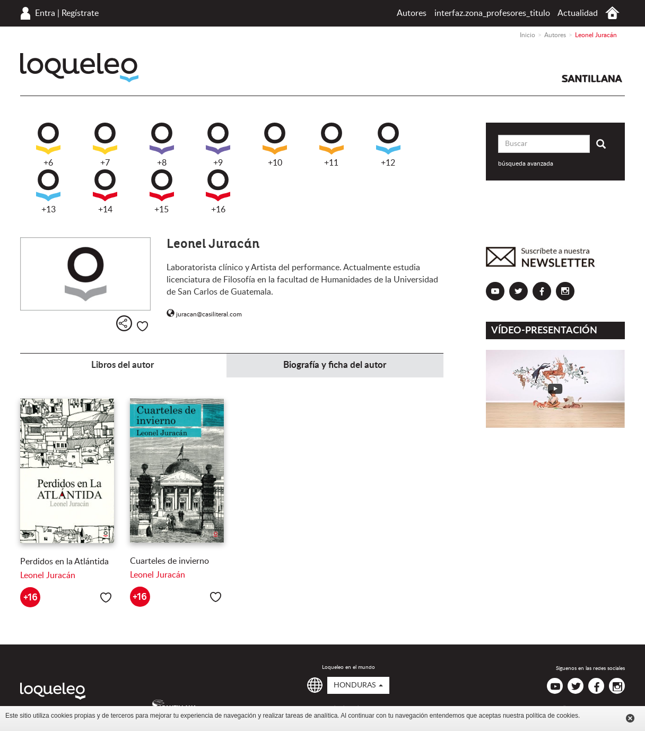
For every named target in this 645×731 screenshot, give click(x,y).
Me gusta (142, 326)
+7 (105, 145)
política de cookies (552, 715)
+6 (48, 145)
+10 (275, 145)
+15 (162, 191)
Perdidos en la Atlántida (64, 561)
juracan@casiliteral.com (204, 314)
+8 (162, 145)
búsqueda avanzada (525, 163)
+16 (218, 191)
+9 (218, 145)
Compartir (124, 323)
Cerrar (630, 718)
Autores (411, 13)
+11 (331, 145)
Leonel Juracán (47, 575)
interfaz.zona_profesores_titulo (492, 13)
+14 (105, 191)
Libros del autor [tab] (122, 364)
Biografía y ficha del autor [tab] (334, 364)
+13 (48, 191)
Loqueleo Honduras (79, 67)
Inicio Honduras (612, 13)
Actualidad (577, 13)
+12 (388, 145)
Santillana (592, 78)
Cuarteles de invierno (169, 561)
